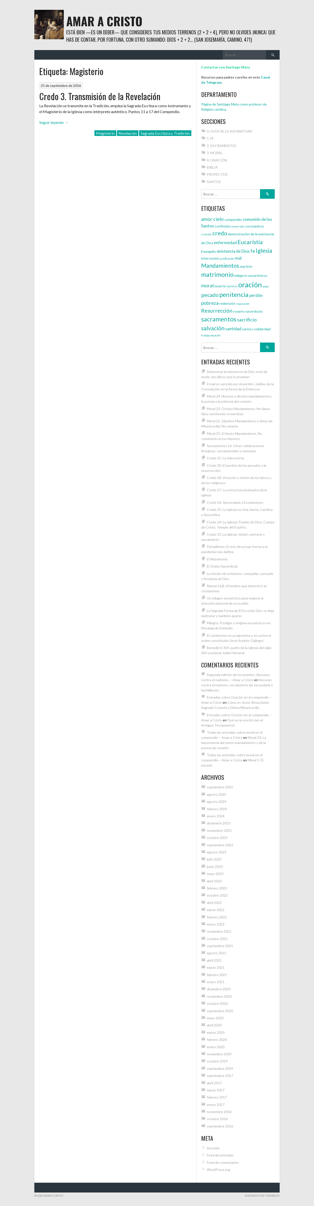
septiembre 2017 (220, 1075)
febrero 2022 (217, 917)
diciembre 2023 (218, 823)
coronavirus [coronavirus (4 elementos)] (254, 226)
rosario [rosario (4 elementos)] (239, 311)
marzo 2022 (215, 910)
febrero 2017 (217, 1097)
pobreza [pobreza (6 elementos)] (210, 303)
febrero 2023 (217, 888)
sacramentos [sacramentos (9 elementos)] (218, 319)
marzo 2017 (215, 1090)
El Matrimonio (217, 559)
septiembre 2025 (220, 787)
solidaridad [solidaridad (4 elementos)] (262, 329)
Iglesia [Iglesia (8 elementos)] (264, 250)
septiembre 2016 (220, 1126)
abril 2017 (214, 1083)
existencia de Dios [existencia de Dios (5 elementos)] (233, 251)
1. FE (210, 138)
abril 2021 (214, 960)
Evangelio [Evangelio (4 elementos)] (208, 251)
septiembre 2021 (220, 946)
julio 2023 (214, 859)
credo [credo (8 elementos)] (219, 233)
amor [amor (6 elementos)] (206, 219)
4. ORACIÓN (217, 160)
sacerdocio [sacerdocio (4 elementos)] (254, 311)
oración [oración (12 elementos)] (250, 284)
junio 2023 (215, 866)
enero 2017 (215, 1104)
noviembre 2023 (219, 830)
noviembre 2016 (219, 1112)
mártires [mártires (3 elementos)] (232, 286)
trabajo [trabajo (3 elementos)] (205, 335)
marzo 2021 (215, 967)
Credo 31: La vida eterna (225, 458)
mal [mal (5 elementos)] (238, 258)
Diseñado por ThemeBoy (262, 1195)
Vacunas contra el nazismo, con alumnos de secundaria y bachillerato (237, 685)
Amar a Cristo (104, 21)
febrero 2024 (217, 809)
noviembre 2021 (219, 931)
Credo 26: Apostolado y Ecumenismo (235, 502)
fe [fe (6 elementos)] (252, 251)
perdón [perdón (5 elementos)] (255, 295)
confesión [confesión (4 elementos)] (222, 226)
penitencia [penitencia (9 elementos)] (234, 294)
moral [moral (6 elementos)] (207, 285)
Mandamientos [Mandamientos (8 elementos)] (220, 265)
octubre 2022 (217, 895)
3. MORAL (214, 153)
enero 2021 (215, 982)
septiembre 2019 (220, 1068)
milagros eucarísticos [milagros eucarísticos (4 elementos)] (250, 275)
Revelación (127, 133)
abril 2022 (214, 903)
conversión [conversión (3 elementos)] (237, 226)
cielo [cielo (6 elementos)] (218, 219)
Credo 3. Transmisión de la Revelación (99, 96)
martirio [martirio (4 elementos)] (246, 266)
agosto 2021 (216, 953)
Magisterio (105, 133)
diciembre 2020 (218, 989)
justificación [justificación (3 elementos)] (227, 258)
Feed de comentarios (223, 1162)
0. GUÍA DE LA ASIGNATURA (229, 131)
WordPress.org (218, 1169)
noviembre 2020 (219, 996)
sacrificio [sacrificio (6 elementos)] (247, 319)
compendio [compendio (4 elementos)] (233, 219)
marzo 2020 (215, 1032)
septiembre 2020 (220, 1011)
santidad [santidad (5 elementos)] (233, 328)
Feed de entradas (220, 1155)
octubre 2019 (217, 1061)
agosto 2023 (216, 852)
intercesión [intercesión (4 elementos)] (210, 258)
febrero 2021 (217, 975)
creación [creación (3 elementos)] (206, 234)
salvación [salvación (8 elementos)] (212, 328)
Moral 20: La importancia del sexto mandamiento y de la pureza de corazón (233, 742)
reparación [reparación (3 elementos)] (242, 303)
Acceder (213, 1148)
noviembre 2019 (219, 1054)
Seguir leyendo (53, 122)
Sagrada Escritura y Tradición (165, 133)
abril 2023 (214, 881)
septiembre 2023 (220, 845)
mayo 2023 (215, 874)
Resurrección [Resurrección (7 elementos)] (216, 310)
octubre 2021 (217, 939)
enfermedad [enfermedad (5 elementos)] (225, 242)
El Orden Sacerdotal (222, 566)
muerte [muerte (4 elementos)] (220, 286)
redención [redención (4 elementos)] (227, 303)
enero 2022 (215, 924)
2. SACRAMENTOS (221, 146)
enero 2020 (215, 1047)
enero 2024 (215, 816)
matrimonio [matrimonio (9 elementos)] (217, 274)
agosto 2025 (216, 794)
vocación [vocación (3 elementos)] (215, 335)
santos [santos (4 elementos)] (247, 329)
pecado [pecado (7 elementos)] (210, 295)
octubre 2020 (217, 1003)
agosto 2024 (216, 801)
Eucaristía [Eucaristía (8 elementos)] (250, 242)
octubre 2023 (217, 837)
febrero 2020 (217, 1039)
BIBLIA (212, 167)
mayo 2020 (215, 1018)
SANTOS (214, 182)
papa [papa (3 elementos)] (266, 286)
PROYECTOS (217, 174)
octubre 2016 (217, 1119)
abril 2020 (214, 1025)
